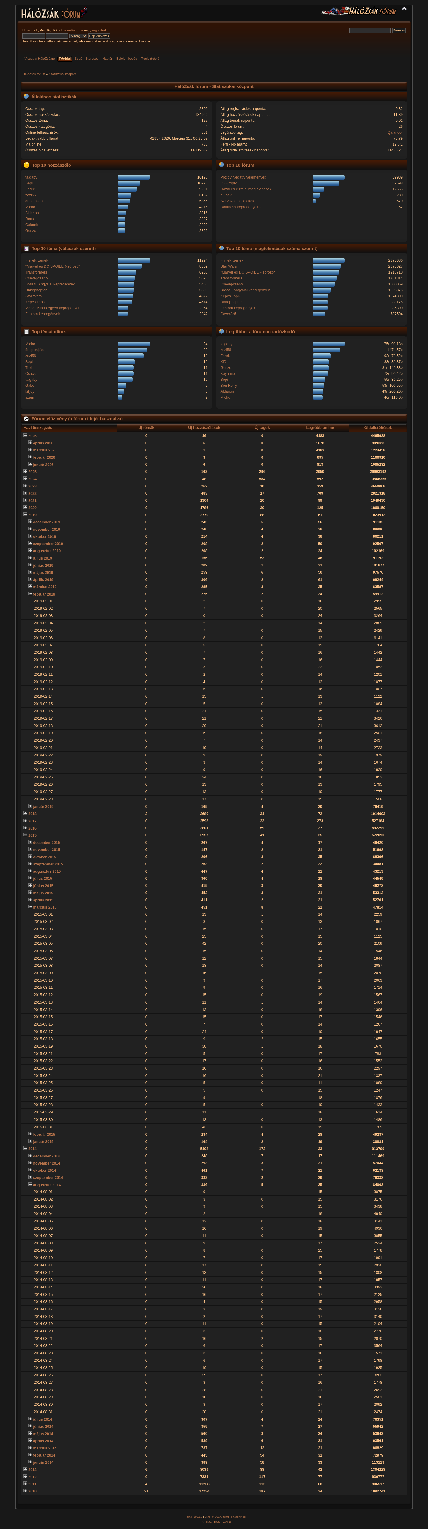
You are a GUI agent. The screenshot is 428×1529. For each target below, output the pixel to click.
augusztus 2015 (47, 871)
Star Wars (33, 296)
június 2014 (43, 1426)
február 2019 (44, 594)
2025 (32, 472)
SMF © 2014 (213, 1516)
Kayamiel (227, 374)
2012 (32, 1477)
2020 (32, 508)
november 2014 (46, 1163)
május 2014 (43, 1434)
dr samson (34, 201)
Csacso (31, 374)
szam (29, 397)
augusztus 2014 (47, 1185)
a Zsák (225, 195)
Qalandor (395, 132)
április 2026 (43, 443)
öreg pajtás (34, 350)
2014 (32, 1149)
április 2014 (43, 1441)
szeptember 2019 (48, 544)
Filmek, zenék (36, 260)
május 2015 (43, 893)
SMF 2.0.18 (194, 1516)
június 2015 (43, 886)
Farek (30, 189)
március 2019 (44, 587)
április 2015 (43, 900)
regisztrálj (99, 30)
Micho (30, 207)
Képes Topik (35, 302)
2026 (32, 436)
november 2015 (46, 850)
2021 (32, 501)
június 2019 (43, 565)
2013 (32, 1470)
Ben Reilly (228, 385)
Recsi (29, 219)
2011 (32, 1484)
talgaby (31, 177)
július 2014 (42, 1419)
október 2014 (44, 1170)
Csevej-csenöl (36, 278)
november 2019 (46, 529)
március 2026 (44, 450)
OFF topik (228, 183)
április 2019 (43, 580)
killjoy (29, 391)
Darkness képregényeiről (240, 207)
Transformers (36, 272)
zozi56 (30, 195)
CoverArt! (228, 314)
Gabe (29, 385)
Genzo (30, 231)
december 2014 (46, 1156)
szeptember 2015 (48, 864)
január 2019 (43, 807)
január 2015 (43, 1142)
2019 (32, 515)
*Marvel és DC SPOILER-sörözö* (52, 266)
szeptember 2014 (48, 1178)
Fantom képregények (42, 314)
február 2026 (44, 457)
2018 (32, 814)
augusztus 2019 (47, 551)
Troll (28, 368)
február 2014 (44, 1455)
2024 (32, 479)
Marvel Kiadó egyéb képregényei (52, 308)
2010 (32, 1491)
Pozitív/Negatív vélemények (243, 177)
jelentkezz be (73, 30)
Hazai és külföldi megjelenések (245, 189)
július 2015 (42, 878)
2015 (32, 835)
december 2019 (46, 522)
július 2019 (42, 558)
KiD (223, 362)
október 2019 (44, 537)
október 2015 (44, 857)
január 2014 (43, 1462)
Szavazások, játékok (237, 201)
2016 (32, 828)
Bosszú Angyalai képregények (50, 284)
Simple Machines (234, 1516)
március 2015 (44, 907)
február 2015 (44, 1134)
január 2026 (43, 465)
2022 (32, 494)
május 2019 (43, 573)
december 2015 (46, 843)
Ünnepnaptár (36, 290)
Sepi (29, 183)
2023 (32, 486)
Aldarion (32, 213)
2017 (32, 821)
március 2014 (44, 1448)
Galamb (31, 225)
